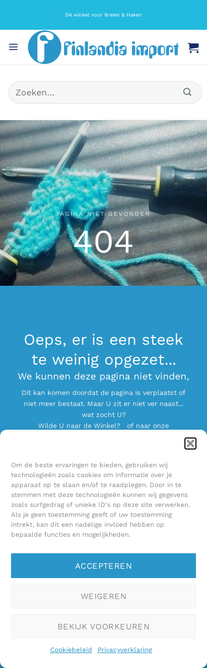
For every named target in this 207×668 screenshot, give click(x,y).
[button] (190, 443)
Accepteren (103, 566)
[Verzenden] (188, 92)
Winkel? (107, 425)
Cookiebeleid (71, 650)
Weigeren (104, 596)
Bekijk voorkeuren (103, 627)
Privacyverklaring (125, 650)
